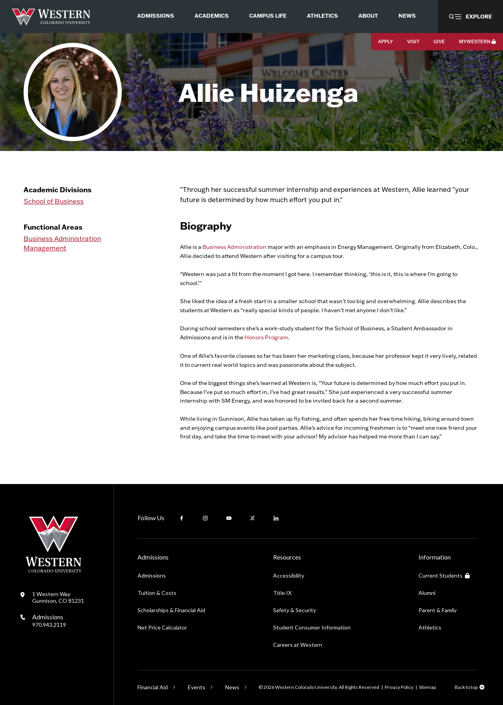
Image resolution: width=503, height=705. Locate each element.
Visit (413, 41)
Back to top (466, 687)
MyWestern (477, 41)
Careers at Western (297, 644)
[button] (470, 16)
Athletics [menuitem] (322, 15)
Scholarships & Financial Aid (171, 610)
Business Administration (62, 238)
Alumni (427, 592)
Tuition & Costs (157, 592)
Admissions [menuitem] (155, 15)
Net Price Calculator (162, 627)
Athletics (430, 627)
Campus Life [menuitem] (267, 15)
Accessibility (288, 575)
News (232, 687)
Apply (385, 41)
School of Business (54, 201)
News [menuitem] (407, 15)
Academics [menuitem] (212, 15)
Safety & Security (294, 610)
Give (439, 41)
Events (196, 687)
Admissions (49, 620)
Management (45, 248)
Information (435, 557)
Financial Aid (153, 687)
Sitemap (427, 687)
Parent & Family (438, 610)
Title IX (282, 592)
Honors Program (266, 337)
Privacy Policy (399, 687)
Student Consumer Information (312, 627)
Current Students (444, 575)
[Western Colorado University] (53, 570)
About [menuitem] (368, 15)
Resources (287, 557)
